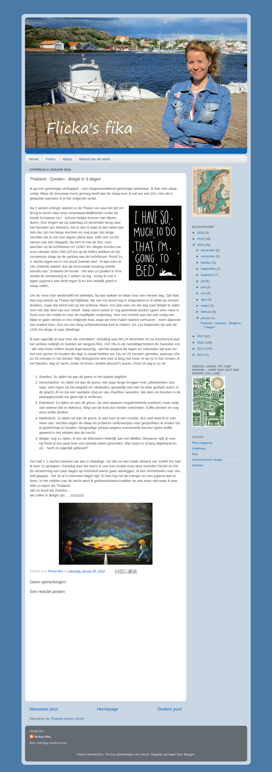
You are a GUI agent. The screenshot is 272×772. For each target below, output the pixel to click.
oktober (206, 262)
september (209, 268)
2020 (201, 232)
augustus (208, 274)
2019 (201, 239)
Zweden (197, 465)
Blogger (189, 754)
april (204, 299)
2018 (201, 245)
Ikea (195, 454)
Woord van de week (94, 159)
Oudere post (169, 709)
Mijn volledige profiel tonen (48, 743)
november (208, 256)
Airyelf (145, 754)
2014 (201, 354)
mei (204, 293)
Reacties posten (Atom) (67, 718)
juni (204, 287)
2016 (201, 342)
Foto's (50, 159)
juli (203, 281)
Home (34, 159)
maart (205, 305)
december (208, 250)
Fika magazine (202, 443)
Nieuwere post (44, 709)
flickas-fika (42, 736)
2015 (201, 348)
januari (206, 318)
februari (207, 311)
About (67, 159)
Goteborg (198, 448)
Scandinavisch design (207, 459)
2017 (201, 336)
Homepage (107, 709)
